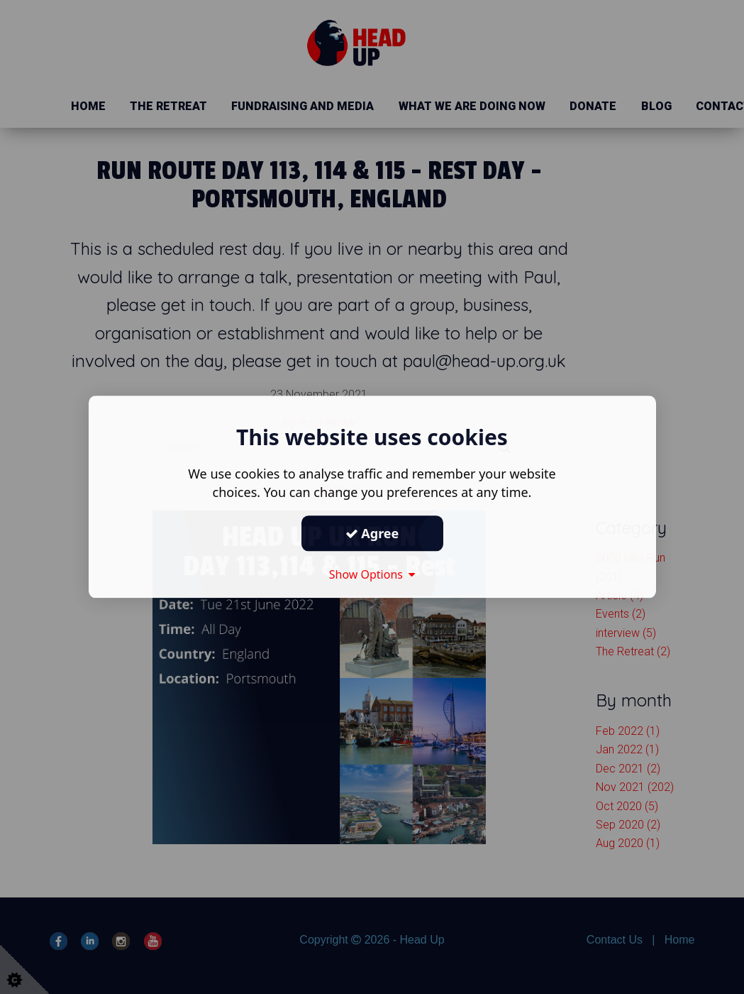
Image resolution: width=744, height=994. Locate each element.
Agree (372, 533)
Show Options (372, 574)
